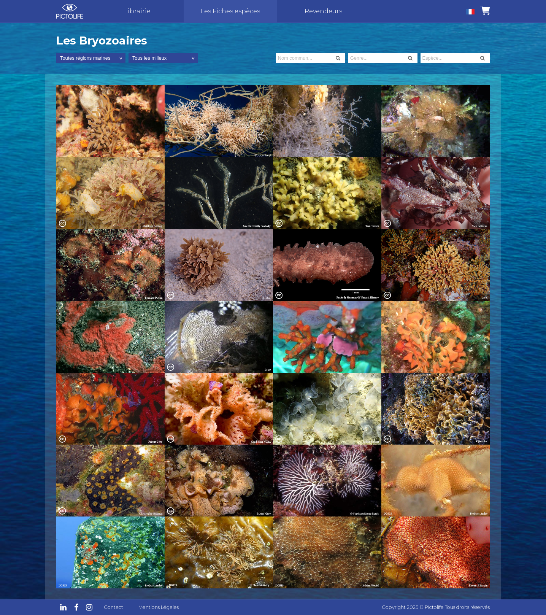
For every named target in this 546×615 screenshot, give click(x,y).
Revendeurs (323, 11)
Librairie (137, 11)
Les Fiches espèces (230, 11)
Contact (113, 607)
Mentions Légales (158, 607)
